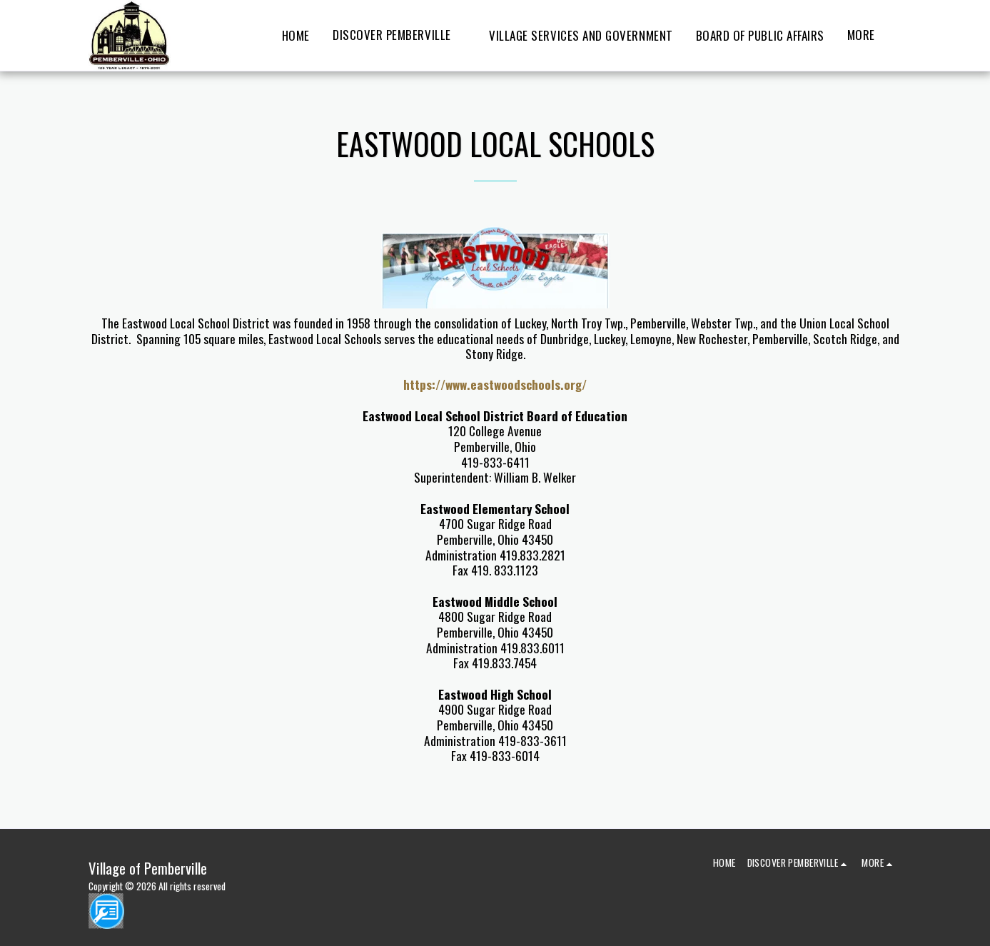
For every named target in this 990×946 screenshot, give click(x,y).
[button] (399, 36)
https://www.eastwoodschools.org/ (495, 384)
